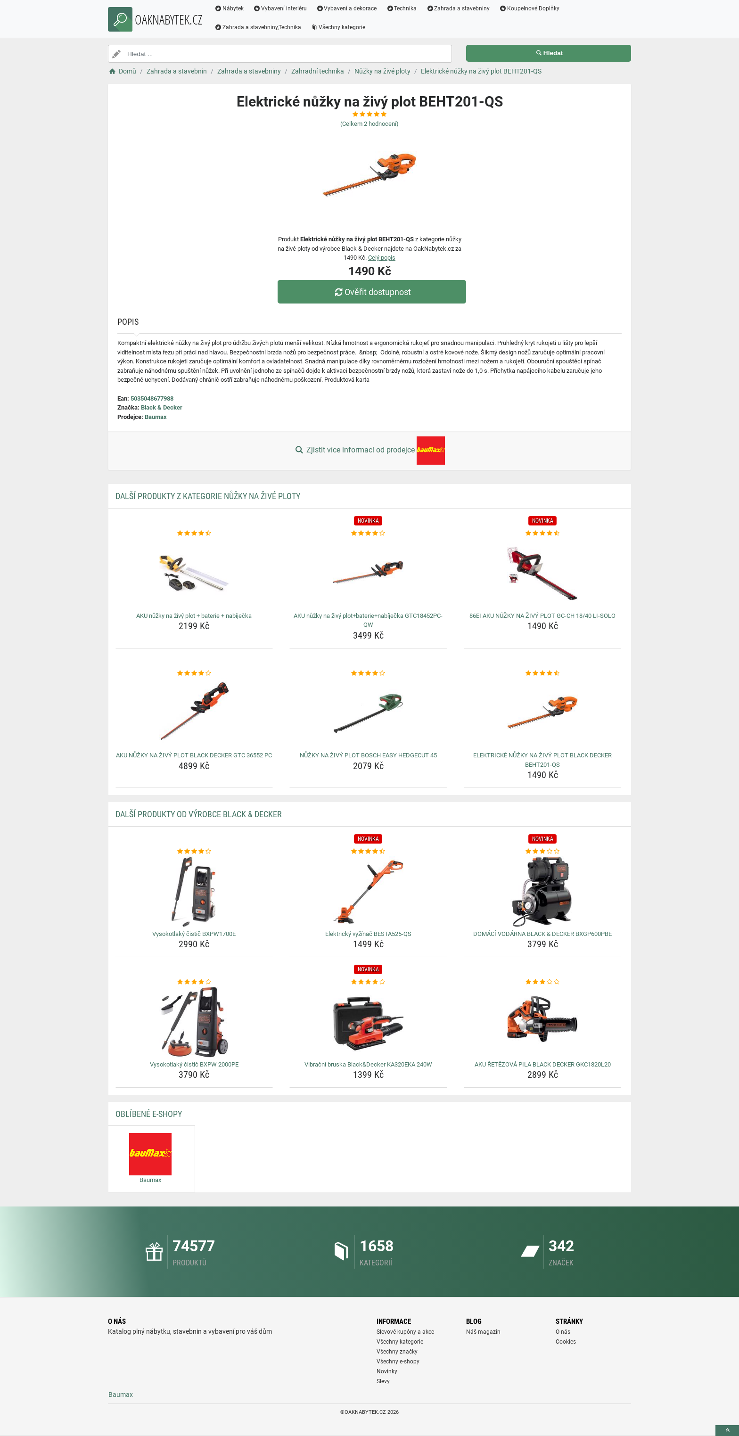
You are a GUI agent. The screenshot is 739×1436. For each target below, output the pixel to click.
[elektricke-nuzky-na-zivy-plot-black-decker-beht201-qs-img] (542, 713)
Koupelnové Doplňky (529, 8)
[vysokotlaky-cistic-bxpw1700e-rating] (194, 851)
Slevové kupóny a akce (405, 1332)
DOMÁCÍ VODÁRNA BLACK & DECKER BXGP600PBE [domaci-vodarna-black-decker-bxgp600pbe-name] (542, 933)
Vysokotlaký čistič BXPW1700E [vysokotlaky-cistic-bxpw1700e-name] (194, 933)
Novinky (387, 1371)
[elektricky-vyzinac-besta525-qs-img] (368, 891)
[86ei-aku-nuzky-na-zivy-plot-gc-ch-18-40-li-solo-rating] (542, 533)
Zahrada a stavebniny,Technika (257, 27)
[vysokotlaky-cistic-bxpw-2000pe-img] (194, 1022)
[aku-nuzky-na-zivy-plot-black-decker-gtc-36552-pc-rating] (194, 673)
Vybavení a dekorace (346, 8)
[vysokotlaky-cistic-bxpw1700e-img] (194, 891)
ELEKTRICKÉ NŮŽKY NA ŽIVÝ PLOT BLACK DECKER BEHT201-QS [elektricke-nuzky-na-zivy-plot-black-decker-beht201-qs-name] (542, 760)
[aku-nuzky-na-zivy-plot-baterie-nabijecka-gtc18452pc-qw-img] (368, 573)
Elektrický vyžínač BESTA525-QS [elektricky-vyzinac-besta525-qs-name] (368, 933)
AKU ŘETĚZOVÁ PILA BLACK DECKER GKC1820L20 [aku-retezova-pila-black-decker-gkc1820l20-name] (543, 1064)
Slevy (383, 1381)
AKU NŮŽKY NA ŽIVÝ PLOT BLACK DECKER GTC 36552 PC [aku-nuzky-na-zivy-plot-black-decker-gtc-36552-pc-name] (194, 755)
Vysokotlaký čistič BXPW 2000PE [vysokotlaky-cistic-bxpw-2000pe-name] (194, 1064)
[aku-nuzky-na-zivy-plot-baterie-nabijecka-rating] (194, 533)
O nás (563, 1332)
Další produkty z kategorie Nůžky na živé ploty (207, 496)
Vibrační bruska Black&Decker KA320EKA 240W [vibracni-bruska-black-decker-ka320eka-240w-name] (368, 1064)
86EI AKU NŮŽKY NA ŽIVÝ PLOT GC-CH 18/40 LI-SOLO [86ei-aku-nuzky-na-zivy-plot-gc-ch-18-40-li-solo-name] (542, 615)
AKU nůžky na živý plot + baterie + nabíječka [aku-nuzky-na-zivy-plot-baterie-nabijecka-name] (194, 615)
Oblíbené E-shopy (148, 1114)
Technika (401, 8)
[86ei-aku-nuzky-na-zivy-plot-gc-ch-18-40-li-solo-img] (542, 573)
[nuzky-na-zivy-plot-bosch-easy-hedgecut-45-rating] (368, 673)
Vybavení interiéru (280, 8)
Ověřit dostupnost (372, 292)
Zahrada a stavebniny (458, 8)
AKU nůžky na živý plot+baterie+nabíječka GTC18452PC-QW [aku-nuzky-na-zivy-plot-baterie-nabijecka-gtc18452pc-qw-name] (368, 620)
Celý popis (381, 257)
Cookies (566, 1341)
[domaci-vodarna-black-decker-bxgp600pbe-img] (542, 891)
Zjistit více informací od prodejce (369, 450)
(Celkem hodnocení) (369, 123)
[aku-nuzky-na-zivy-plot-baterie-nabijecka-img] (194, 573)
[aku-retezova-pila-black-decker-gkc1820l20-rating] (542, 982)
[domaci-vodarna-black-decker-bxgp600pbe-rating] (542, 851)
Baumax (156, 416)
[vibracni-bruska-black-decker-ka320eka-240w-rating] (368, 982)
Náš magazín (483, 1332)
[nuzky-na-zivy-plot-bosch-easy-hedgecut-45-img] (368, 713)
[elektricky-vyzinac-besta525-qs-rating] (368, 851)
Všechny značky (397, 1351)
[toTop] (727, 1430)
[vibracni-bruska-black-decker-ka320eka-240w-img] (368, 1022)
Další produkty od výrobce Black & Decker (198, 814)
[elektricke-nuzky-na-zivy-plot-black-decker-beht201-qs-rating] (542, 673)
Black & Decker (161, 407)
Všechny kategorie (338, 27)
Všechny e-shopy (398, 1361)
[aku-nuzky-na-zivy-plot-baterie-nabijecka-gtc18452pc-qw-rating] (368, 533)
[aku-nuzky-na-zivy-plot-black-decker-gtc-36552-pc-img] (194, 713)
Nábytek (229, 8)
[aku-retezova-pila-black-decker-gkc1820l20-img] (542, 1022)
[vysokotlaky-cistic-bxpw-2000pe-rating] (194, 982)
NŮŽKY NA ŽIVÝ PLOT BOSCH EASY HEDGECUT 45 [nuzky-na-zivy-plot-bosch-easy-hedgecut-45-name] (368, 755)
